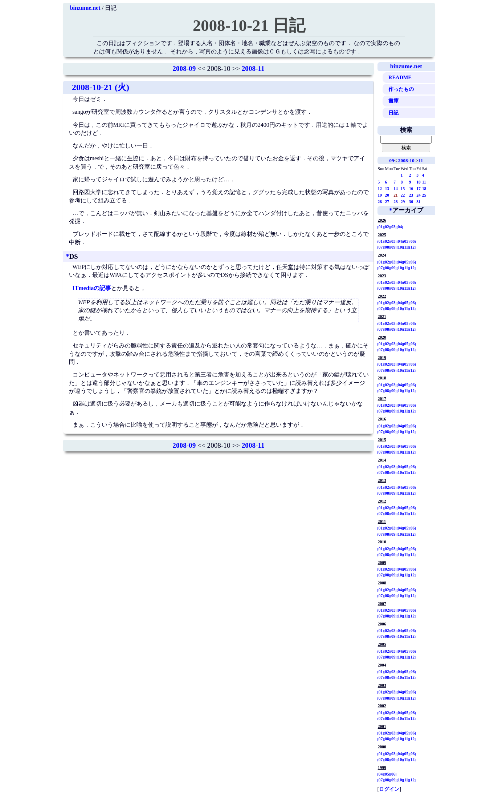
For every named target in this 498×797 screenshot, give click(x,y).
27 (387, 202)
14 (395, 188)
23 (411, 195)
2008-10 (406, 160)
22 (403, 195)
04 (400, 227)
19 (380, 195)
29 (403, 202)
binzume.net (85, 8)
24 (418, 195)
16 (411, 188)
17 (418, 188)
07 (381, 247)
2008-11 (253, 68)
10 (418, 182)
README (400, 77)
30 (411, 202)
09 (391, 160)
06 (413, 241)
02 (387, 227)
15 (403, 188)
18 (424, 188)
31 (418, 202)
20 (387, 195)
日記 (393, 113)
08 (387, 247)
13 (387, 188)
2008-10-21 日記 (249, 25)
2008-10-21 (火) (100, 87)
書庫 (393, 101)
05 (406, 241)
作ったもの (401, 89)
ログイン (389, 789)
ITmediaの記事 (92, 288)
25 (424, 195)
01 (381, 227)
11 (421, 160)
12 (380, 188)
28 (395, 202)
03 (393, 227)
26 (380, 202)
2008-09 (184, 68)
